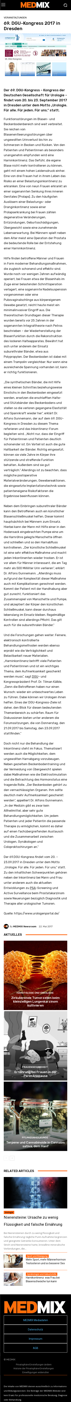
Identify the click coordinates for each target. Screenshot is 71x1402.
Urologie (9, 1212)
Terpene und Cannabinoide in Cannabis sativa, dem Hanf (35, 1144)
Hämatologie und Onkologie (35, 993)
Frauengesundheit (35, 1067)
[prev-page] (6, 1158)
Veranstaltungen (15, 17)
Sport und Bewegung (37, 1256)
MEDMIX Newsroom (24, 926)
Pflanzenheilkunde (35, 1137)
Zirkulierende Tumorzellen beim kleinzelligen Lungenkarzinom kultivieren (35, 1001)
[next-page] (12, 1158)
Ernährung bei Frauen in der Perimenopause (35, 1074)
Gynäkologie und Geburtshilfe (41, 1274)
